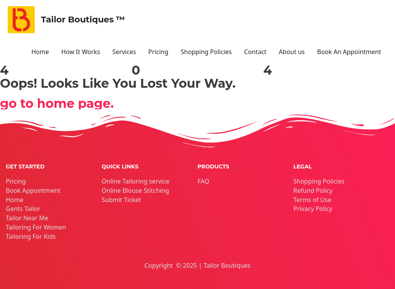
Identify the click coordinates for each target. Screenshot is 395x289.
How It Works (80, 52)
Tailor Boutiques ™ (83, 19)
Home (40, 52)
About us (292, 52)
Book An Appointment (349, 52)
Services (124, 52)
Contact (255, 52)
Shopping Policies (206, 52)
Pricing (158, 52)
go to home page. (57, 103)
